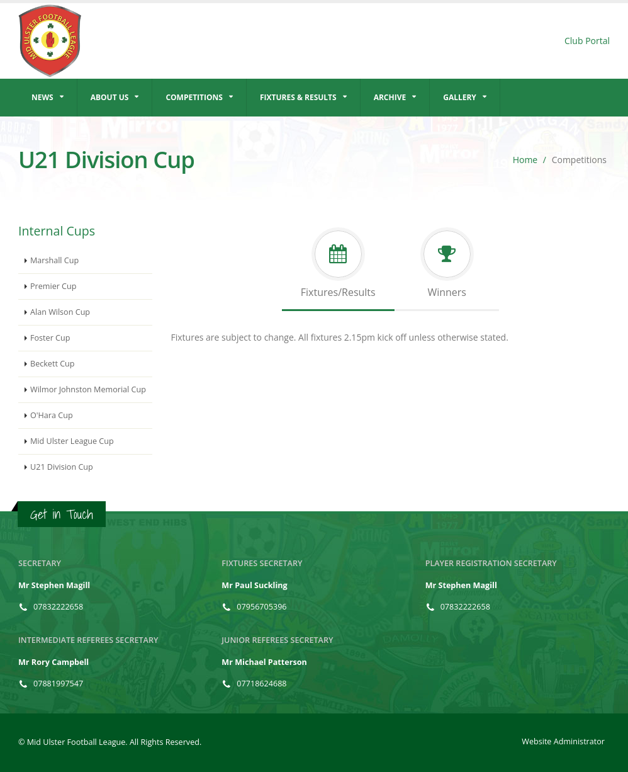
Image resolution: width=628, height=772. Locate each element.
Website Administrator (563, 741)
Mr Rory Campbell (53, 662)
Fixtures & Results (298, 97)
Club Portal (587, 41)
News (42, 97)
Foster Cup (50, 337)
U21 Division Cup (61, 467)
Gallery (459, 97)
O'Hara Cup (51, 415)
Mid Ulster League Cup (72, 441)
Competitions (194, 97)
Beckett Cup (52, 363)
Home (525, 160)
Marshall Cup (54, 260)
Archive (390, 97)
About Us (110, 97)
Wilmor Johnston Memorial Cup (88, 389)
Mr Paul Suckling (254, 585)
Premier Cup (53, 286)
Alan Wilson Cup (60, 312)
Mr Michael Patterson (263, 662)
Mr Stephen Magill (54, 585)
